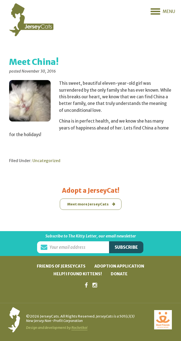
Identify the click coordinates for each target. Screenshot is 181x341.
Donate (119, 273)
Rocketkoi (79, 327)
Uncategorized (46, 160)
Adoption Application (119, 266)
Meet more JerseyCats (88, 204)
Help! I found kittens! (77, 273)
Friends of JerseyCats (61, 266)
